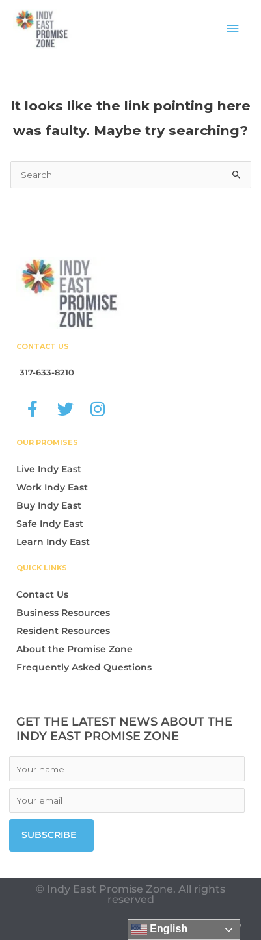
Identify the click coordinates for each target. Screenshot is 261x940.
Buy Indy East (48, 505)
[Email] (127, 800)
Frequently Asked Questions (84, 667)
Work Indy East (52, 487)
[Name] (127, 768)
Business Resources (63, 612)
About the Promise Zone (74, 649)
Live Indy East (48, 469)
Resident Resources (63, 631)
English (159, 929)
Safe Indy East (49, 523)
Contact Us (42, 594)
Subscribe (48, 835)
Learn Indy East (53, 542)
